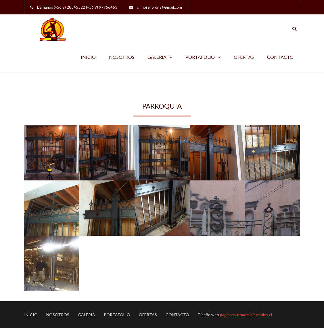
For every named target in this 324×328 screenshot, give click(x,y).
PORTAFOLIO (200, 57)
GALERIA (156, 57)
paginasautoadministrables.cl (246, 314)
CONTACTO (280, 57)
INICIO (88, 57)
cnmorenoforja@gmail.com (159, 7)
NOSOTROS (121, 57)
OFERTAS (244, 57)
